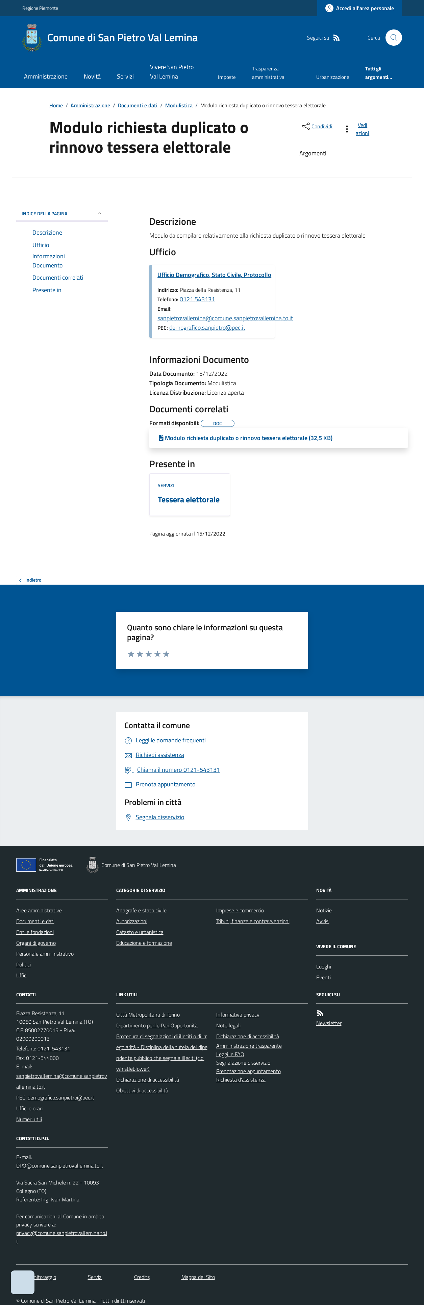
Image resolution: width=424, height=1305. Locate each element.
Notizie (324, 910)
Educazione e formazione (144, 943)
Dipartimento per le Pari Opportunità (157, 1025)
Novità (92, 76)
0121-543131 (54, 1048)
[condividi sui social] (316, 126)
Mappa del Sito (198, 1277)
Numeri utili (29, 1119)
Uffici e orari (29, 1108)
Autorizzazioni (131, 921)
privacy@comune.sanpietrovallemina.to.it (61, 1237)
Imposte (227, 77)
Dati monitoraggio (36, 1277)
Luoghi (323, 966)
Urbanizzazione (332, 77)
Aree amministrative (39, 910)
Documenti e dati (137, 105)
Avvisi (322, 921)
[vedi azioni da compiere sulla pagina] (357, 129)
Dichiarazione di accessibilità (147, 1079)
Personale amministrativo (45, 954)
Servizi (125, 76)
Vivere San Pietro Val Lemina (172, 71)
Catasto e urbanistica (140, 932)
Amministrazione (46, 76)
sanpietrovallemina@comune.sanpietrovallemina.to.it (225, 318)
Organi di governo (36, 943)
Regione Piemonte (40, 8)
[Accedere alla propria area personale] (359, 8)
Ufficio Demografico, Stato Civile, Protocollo (214, 274)
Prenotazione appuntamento (248, 1071)
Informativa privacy (237, 1014)
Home (56, 105)
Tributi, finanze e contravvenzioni (253, 921)
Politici (23, 964)
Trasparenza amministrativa (268, 73)
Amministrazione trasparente (249, 1046)
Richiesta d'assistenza (241, 1079)
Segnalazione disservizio (243, 1063)
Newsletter (329, 1023)
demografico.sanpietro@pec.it (207, 327)
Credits (142, 1277)
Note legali (228, 1025)
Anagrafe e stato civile (141, 910)
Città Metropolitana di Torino (148, 1014)
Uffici (21, 975)
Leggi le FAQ (230, 1054)
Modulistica (179, 105)
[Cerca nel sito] (391, 37)
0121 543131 (197, 299)
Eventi (323, 977)
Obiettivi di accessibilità (142, 1090)
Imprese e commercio (240, 910)
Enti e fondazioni (35, 932)
